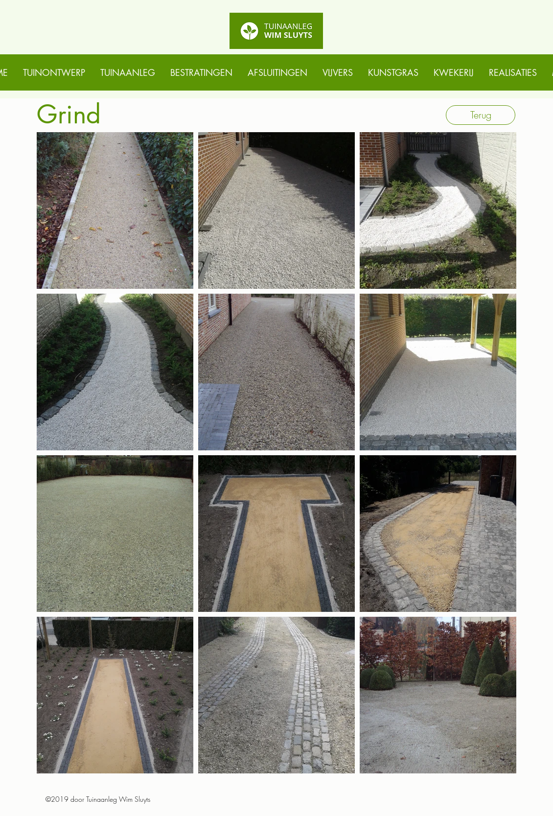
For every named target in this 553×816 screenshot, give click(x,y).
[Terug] (480, 115)
